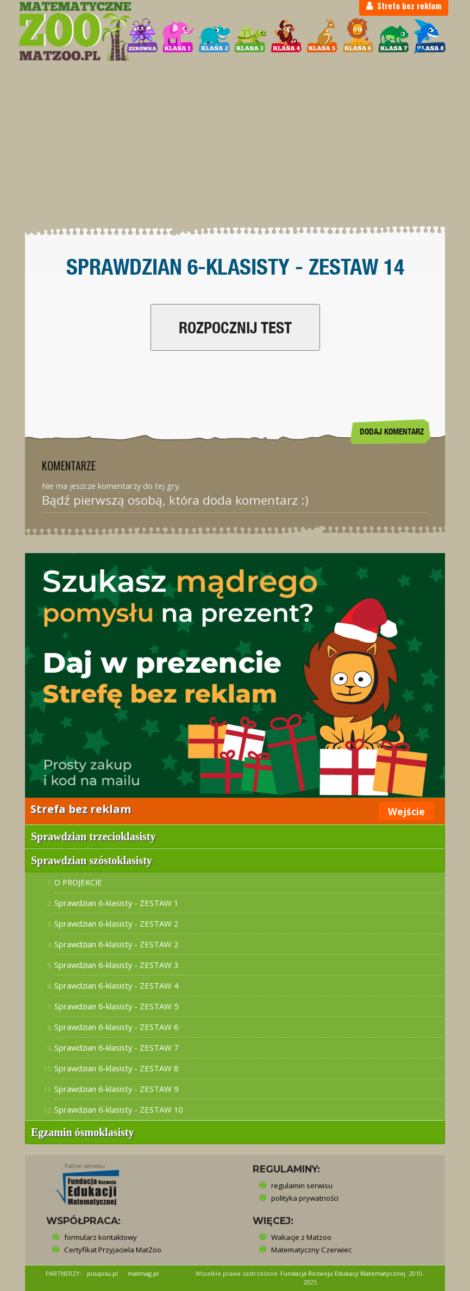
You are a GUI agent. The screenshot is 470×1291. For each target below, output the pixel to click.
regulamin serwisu (302, 1185)
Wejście (406, 811)
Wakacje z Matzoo (301, 1237)
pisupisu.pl (102, 1273)
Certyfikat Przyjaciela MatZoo (112, 1250)
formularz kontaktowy (100, 1237)
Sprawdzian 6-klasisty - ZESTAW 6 (116, 1026)
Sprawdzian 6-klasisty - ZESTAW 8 (116, 1068)
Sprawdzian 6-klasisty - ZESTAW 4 (116, 985)
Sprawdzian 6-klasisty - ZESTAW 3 (116, 964)
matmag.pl (143, 1273)
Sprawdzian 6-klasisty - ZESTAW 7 (116, 1047)
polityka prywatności (305, 1198)
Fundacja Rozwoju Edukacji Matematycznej (342, 1273)
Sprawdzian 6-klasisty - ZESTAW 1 (116, 902)
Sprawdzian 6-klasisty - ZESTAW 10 (118, 1109)
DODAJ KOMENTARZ (392, 431)
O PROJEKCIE (78, 882)
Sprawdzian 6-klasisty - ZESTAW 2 (116, 923)
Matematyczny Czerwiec (311, 1250)
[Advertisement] (235, 144)
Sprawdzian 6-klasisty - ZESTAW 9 (116, 1088)
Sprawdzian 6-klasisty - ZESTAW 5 (116, 1006)
